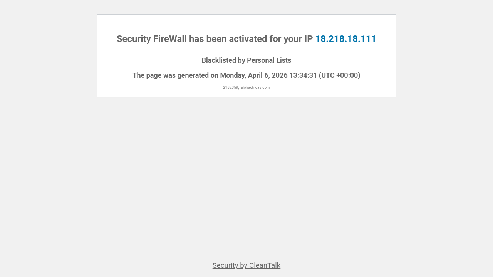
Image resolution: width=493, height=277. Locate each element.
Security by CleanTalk (247, 265)
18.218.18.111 (346, 38)
